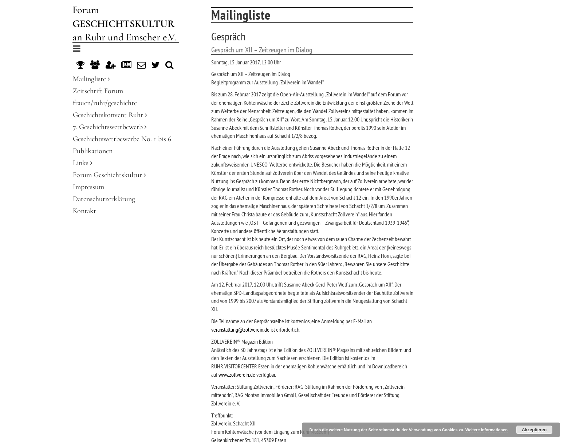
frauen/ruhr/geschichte (105, 103)
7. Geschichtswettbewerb (110, 127)
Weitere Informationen (486, 430)
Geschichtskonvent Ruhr (110, 115)
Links (82, 163)
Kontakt (84, 211)
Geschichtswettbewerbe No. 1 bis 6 (122, 139)
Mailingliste (91, 79)
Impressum (88, 187)
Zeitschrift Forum (98, 91)
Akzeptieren (534, 429)
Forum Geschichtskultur (109, 175)
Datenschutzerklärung (104, 199)
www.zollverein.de (236, 374)
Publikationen (93, 151)
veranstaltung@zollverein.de (240, 329)
